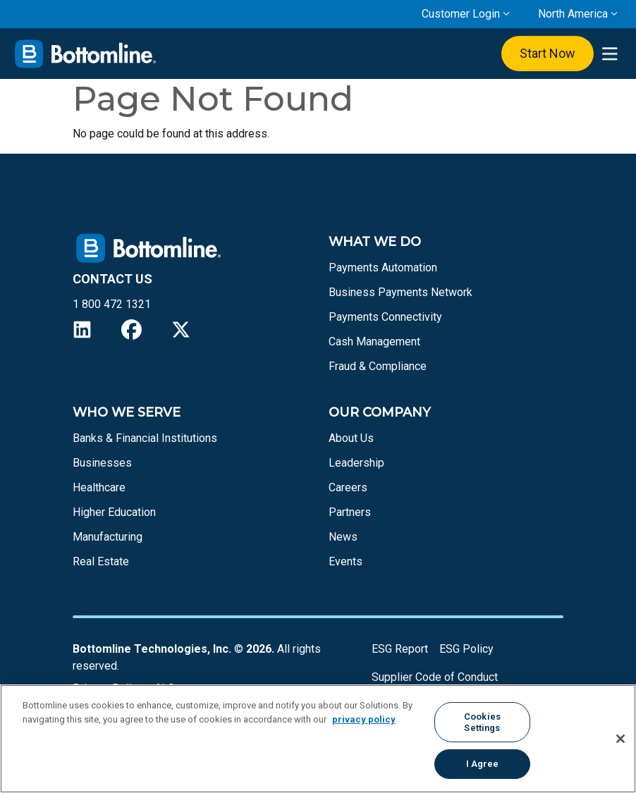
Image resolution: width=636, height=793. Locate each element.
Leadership (356, 462)
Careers (348, 487)
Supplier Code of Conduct (435, 677)
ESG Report (400, 649)
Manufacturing (107, 536)
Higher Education (114, 512)
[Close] (620, 738)
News (343, 536)
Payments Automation (383, 267)
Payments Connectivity (385, 317)
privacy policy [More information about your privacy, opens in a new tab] (364, 719)
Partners (350, 512)
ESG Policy (466, 649)
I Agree (482, 763)
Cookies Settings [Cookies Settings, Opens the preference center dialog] (482, 722)
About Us (351, 438)
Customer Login (461, 13)
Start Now (547, 53)
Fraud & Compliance (378, 366)
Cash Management (374, 341)
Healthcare (99, 487)
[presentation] (609, 54)
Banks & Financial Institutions (145, 438)
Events (345, 561)
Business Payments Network (400, 292)
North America (573, 13)
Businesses (102, 462)
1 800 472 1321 (112, 304)
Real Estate (101, 561)
